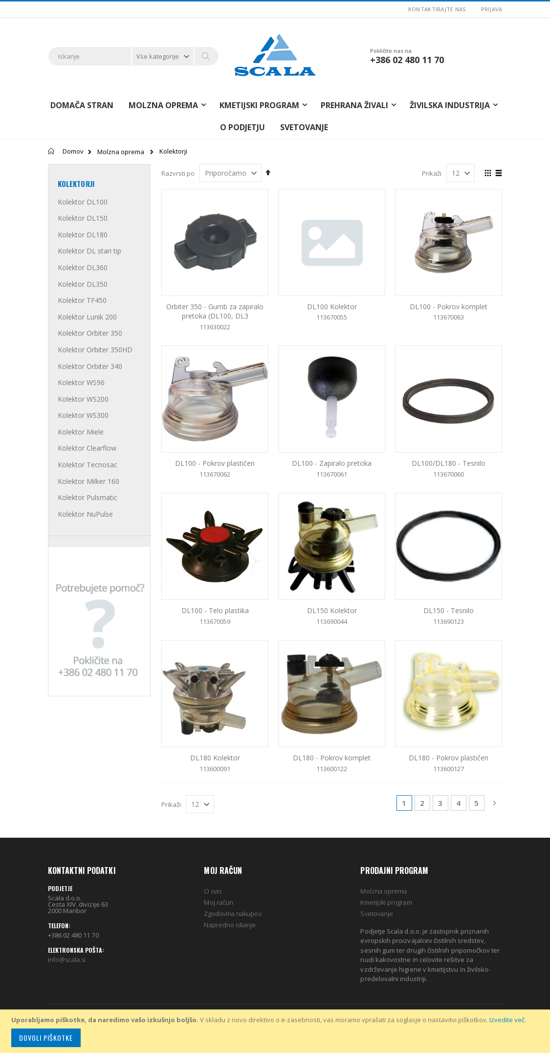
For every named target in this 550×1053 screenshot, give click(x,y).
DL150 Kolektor (332, 610)
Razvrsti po (178, 173)
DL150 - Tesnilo (448, 610)
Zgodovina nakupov (232, 913)
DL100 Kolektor (332, 306)
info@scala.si (67, 959)
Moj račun (218, 902)
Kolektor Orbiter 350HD (95, 349)
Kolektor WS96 (81, 382)
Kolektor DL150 (83, 218)
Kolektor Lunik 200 (87, 316)
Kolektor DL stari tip (89, 250)
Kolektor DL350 (83, 284)
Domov (73, 151)
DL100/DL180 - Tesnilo (448, 463)
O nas (212, 891)
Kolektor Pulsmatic (87, 497)
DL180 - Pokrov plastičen (448, 757)
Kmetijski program (386, 902)
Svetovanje (304, 127)
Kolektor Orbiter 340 (90, 366)
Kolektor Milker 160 (88, 481)
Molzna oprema (120, 152)
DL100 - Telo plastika (215, 610)
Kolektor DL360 (83, 267)
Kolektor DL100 (83, 201)
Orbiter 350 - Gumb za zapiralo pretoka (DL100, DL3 (215, 311)
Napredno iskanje (230, 924)
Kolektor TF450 (82, 300)
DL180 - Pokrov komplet (332, 757)
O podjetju (242, 127)
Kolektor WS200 (83, 399)
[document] (276, 1031)
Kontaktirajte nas (437, 9)
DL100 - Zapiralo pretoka (332, 463)
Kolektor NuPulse (85, 514)
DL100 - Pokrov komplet (448, 306)
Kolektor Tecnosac (87, 464)
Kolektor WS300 (83, 415)
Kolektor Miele (81, 431)
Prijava (492, 9)
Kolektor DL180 (83, 234)
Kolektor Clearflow (87, 448)
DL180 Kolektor (215, 757)
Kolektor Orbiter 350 (90, 333)
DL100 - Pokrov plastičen (215, 463)
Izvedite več (507, 1019)
